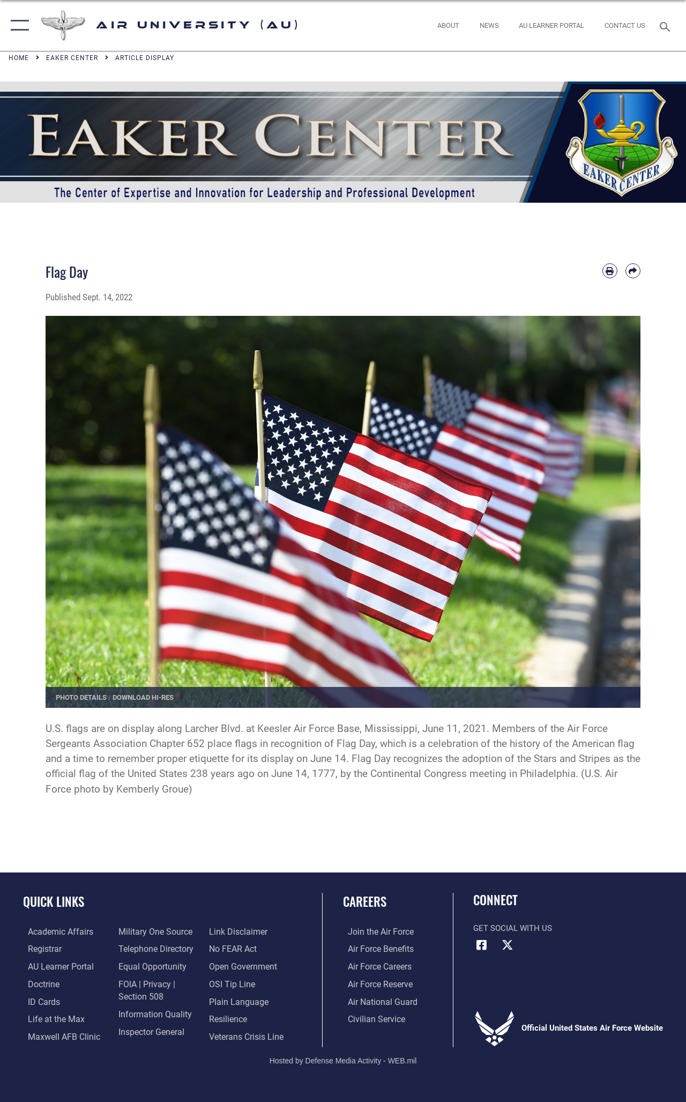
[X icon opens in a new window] (507, 945)
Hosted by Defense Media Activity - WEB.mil (343, 1057)
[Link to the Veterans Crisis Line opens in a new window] (247, 1034)
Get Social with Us (512, 928)
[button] (17, 25)
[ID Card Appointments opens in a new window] (38, 1000)
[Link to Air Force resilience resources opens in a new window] (229, 1017)
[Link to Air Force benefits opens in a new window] (375, 949)
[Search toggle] (667, 25)
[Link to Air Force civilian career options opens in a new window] (370, 1017)
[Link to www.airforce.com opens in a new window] (375, 932)
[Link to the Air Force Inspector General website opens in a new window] (148, 1029)
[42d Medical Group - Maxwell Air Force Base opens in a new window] (57, 1034)
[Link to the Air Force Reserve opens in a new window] (374, 983)
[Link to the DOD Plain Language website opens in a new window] (238, 1000)
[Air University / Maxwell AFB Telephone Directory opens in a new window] (153, 949)
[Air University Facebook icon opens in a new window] (481, 945)
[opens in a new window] (551, 26)
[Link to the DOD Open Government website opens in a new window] (242, 966)
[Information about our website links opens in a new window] (238, 932)
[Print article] (609, 270)
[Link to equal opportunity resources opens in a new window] (149, 966)
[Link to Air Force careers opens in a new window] (374, 966)
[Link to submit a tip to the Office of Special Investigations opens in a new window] (232, 983)
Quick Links (53, 902)
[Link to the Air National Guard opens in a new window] (376, 1000)
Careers (364, 902)
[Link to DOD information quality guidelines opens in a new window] (151, 1012)
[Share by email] (632, 270)
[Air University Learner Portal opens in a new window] (54, 966)
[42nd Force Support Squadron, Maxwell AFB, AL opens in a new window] (49, 1017)
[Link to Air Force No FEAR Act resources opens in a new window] (234, 949)
